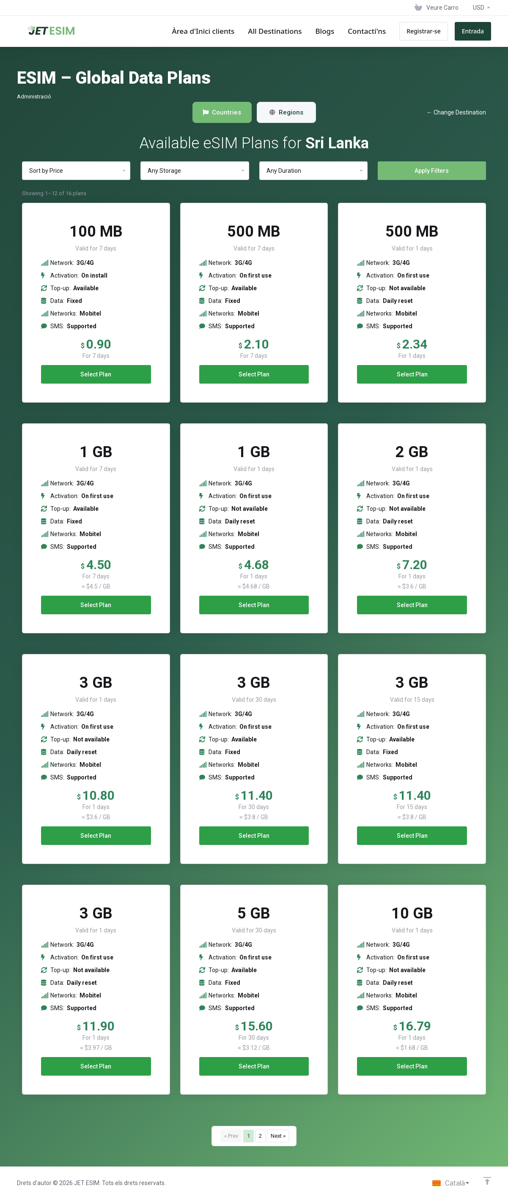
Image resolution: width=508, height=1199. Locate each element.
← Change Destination (456, 112)
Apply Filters (432, 170)
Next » (278, 1136)
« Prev (231, 1136)
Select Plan (95, 374)
